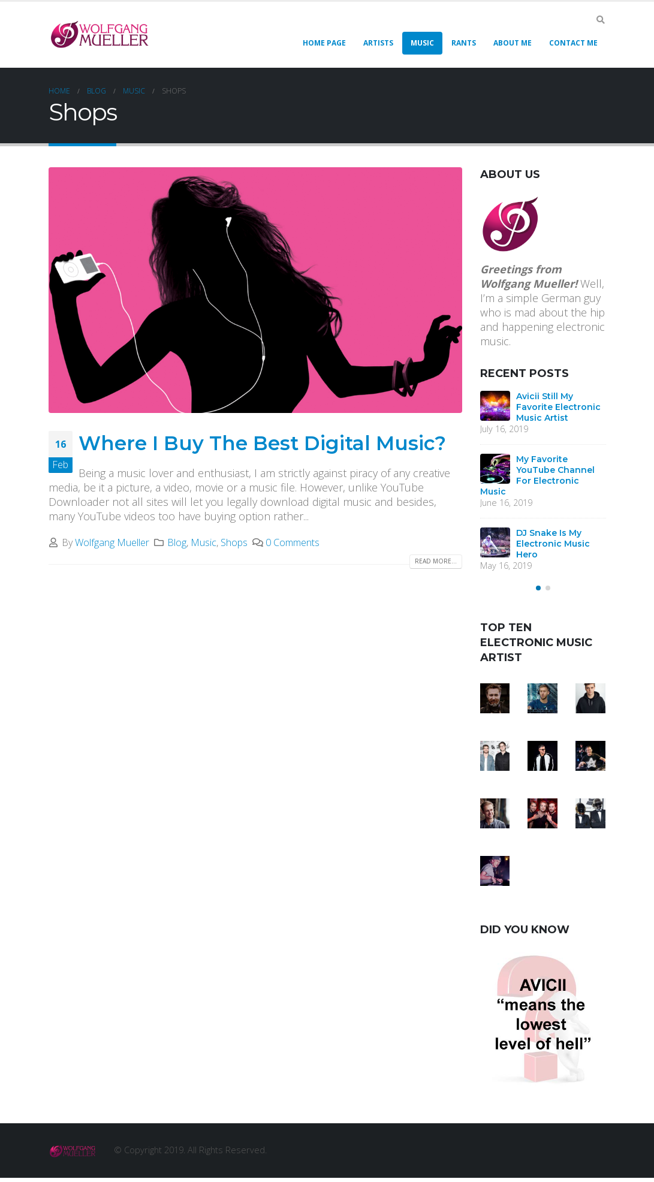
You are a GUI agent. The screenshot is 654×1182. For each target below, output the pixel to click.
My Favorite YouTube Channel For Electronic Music (537, 475)
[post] (495, 406)
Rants (463, 43)
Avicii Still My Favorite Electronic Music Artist (558, 407)
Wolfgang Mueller (112, 542)
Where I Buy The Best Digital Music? (262, 443)
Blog (176, 542)
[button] (538, 592)
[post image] (255, 290)
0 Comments (293, 542)
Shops (234, 542)
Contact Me (573, 43)
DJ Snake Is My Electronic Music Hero (553, 543)
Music (422, 43)
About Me (512, 43)
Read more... (436, 561)
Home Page (324, 43)
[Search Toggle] (601, 20)
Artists (378, 43)
